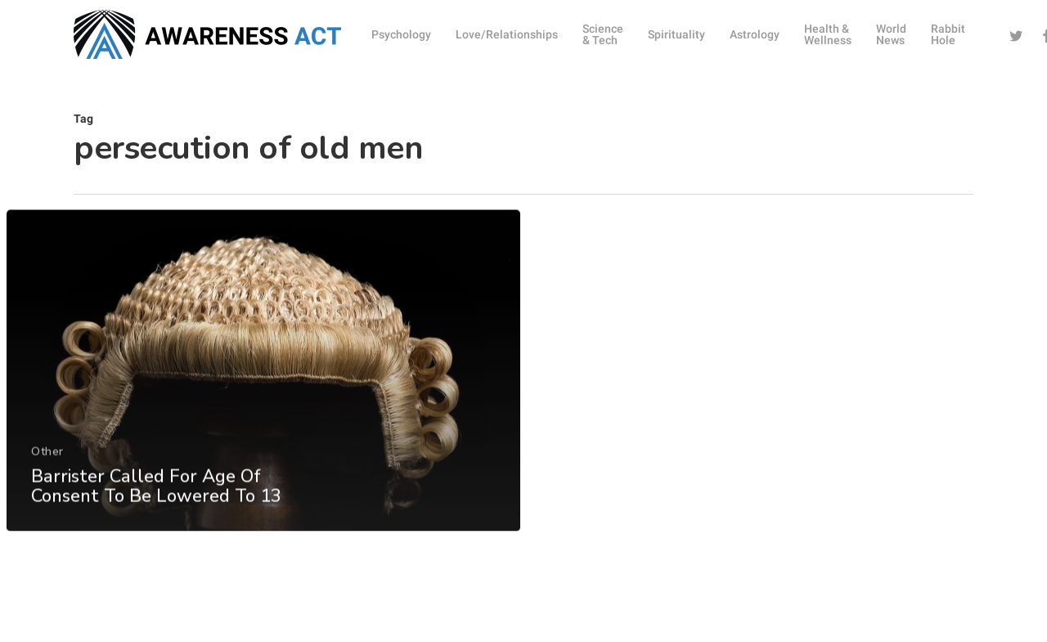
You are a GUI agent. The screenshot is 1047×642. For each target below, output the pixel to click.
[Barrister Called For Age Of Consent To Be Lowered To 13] (262, 398)
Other (46, 478)
